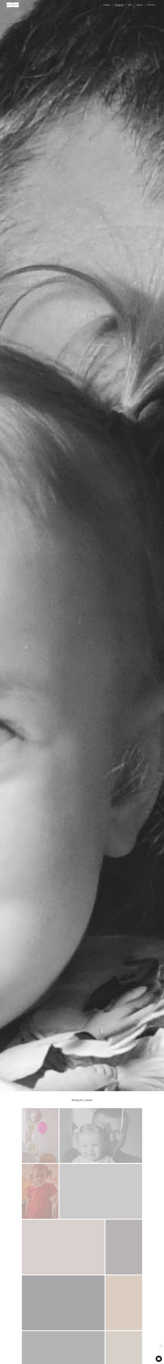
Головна (106, 5)
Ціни (130, 5)
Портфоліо (119, 5)
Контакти (151, 5)
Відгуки (139, 5)
